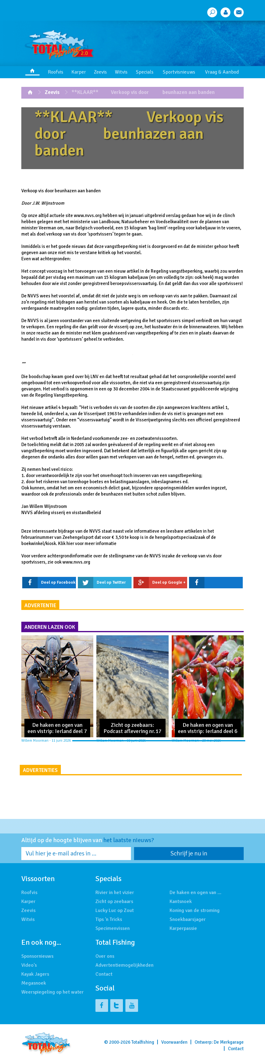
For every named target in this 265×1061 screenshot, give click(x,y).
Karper (78, 72)
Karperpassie (183, 928)
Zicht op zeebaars (114, 901)
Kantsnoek (181, 901)
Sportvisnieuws (179, 72)
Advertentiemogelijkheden (124, 965)
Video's (29, 965)
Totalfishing (142, 1042)
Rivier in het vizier (114, 892)
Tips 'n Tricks (108, 919)
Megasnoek (33, 983)
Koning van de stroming (195, 910)
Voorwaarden (174, 1042)
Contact (103, 974)
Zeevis (100, 72)
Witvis (121, 72)
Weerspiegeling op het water (52, 992)
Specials (145, 72)
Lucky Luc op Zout (114, 910)
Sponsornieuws (37, 956)
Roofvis (55, 72)
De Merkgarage (229, 1042)
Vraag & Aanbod (222, 72)
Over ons (104, 956)
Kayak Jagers (35, 974)
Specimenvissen (112, 928)
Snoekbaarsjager (188, 919)
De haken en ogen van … (195, 892)
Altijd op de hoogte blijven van (87, 840)
